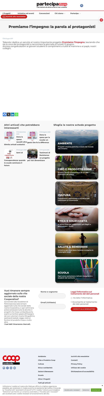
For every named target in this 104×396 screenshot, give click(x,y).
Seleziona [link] (86, 390)
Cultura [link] (41, 364)
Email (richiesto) (54, 310)
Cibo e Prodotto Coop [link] (46, 360)
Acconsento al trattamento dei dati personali (84, 310)
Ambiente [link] (42, 356)
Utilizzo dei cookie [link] (78, 368)
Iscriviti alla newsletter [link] (80, 356)
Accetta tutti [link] (96, 390)
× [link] (102, 385)
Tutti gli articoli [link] (44, 383)
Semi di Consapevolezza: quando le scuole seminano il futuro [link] (14, 164)
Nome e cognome (54, 298)
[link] (101, 20)
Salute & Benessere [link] (45, 371)
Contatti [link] (74, 360)
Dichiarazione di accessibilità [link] (82, 371)
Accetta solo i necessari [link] (72, 390)
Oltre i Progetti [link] (44, 379)
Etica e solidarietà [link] (45, 368)
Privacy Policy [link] (76, 364)
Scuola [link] (40, 375)
